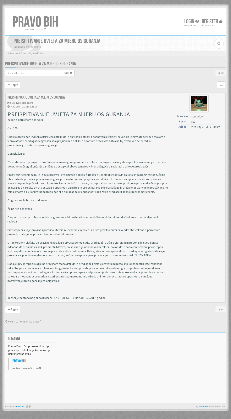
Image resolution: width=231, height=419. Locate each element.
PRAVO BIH (35, 22)
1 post (221, 72)
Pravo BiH (203, 406)
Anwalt (35, 406)
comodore (27, 102)
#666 (12, 102)
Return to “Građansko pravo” (23, 321)
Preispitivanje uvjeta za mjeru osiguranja (40, 64)
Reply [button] (13, 85)
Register (212, 21)
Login (191, 21)
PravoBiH (19, 406)
